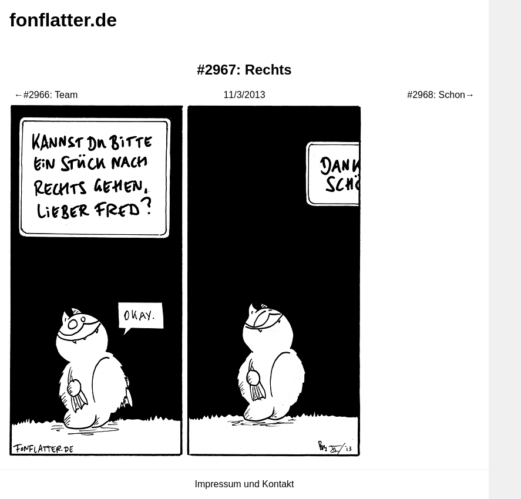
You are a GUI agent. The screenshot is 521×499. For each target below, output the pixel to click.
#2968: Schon (436, 95)
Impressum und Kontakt (244, 484)
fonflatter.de (63, 20)
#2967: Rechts (244, 69)
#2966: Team (50, 95)
